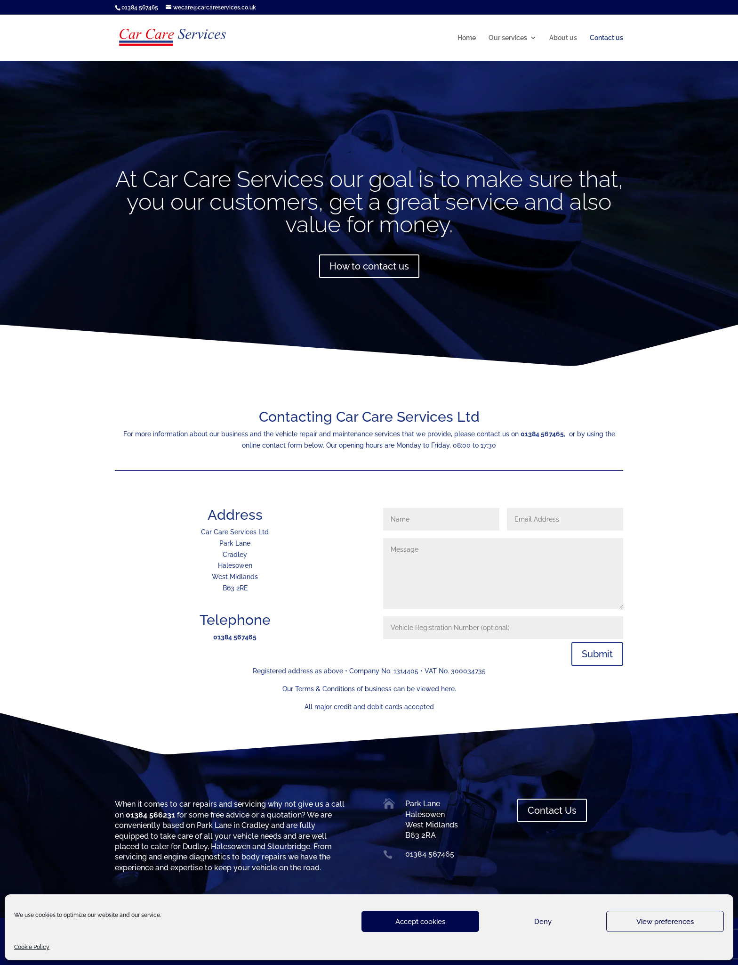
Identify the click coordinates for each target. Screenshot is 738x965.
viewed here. (436, 689)
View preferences (665, 921)
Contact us (606, 37)
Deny (543, 921)
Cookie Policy (31, 947)
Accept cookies (420, 921)
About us (563, 37)
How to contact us (369, 266)
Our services (508, 37)
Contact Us (552, 810)
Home (466, 37)
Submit (597, 654)
